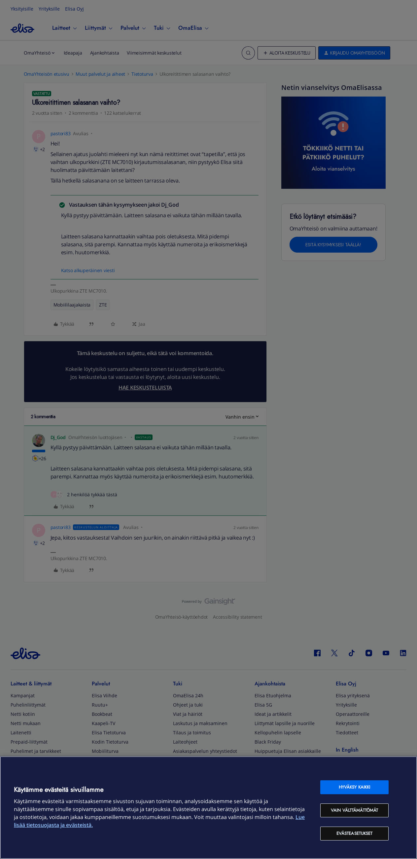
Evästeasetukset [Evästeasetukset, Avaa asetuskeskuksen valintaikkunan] (354, 833)
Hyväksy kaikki (354, 787)
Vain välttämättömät (354, 810)
